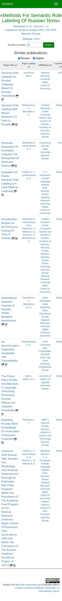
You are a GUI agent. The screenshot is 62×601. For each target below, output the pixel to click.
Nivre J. (28, 376)
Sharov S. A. (29, 379)
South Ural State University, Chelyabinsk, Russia (45, 363)
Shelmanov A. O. (22, 26)
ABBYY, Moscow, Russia (45, 422)
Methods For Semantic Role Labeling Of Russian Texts (32, 18)
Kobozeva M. (28, 219)
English (40, 58)
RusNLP (7, 4)
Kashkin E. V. (28, 172)
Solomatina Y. (29, 142)
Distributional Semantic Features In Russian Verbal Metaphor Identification (9, 309)
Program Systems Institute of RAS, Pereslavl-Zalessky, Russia (45, 511)
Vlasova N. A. (28, 463)
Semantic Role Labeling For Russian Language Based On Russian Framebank (10, 84)
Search (48, 45)
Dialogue (27, 39)
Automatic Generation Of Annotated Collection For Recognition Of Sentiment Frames (10, 154)
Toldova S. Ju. (29, 231)
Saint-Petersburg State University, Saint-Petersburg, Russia (45, 307)
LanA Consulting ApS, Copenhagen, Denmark (45, 348)
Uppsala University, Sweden (45, 385)
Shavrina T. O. (29, 460)
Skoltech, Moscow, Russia (45, 257)
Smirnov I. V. (41, 26)
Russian (25, 58)
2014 (37, 39)
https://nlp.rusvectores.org (27, 584)
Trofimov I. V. (28, 451)
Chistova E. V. (29, 228)
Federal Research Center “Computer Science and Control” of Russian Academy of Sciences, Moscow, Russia (45, 121)
